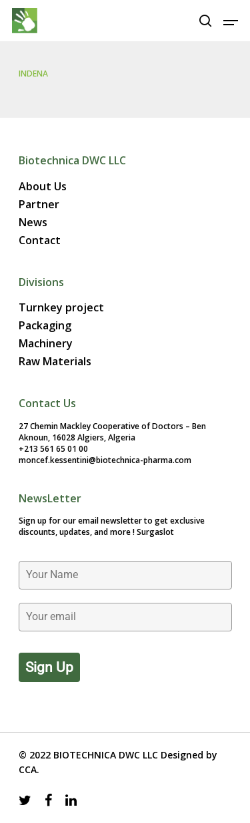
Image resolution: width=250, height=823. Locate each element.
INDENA (33, 73)
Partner (39, 204)
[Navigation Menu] (230, 20)
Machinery (46, 343)
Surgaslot (155, 532)
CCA (28, 769)
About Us (43, 186)
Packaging (45, 325)
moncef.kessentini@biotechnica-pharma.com (105, 460)
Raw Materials (55, 361)
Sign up (49, 667)
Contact (40, 240)
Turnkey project (61, 307)
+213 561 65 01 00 (53, 448)
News (33, 222)
